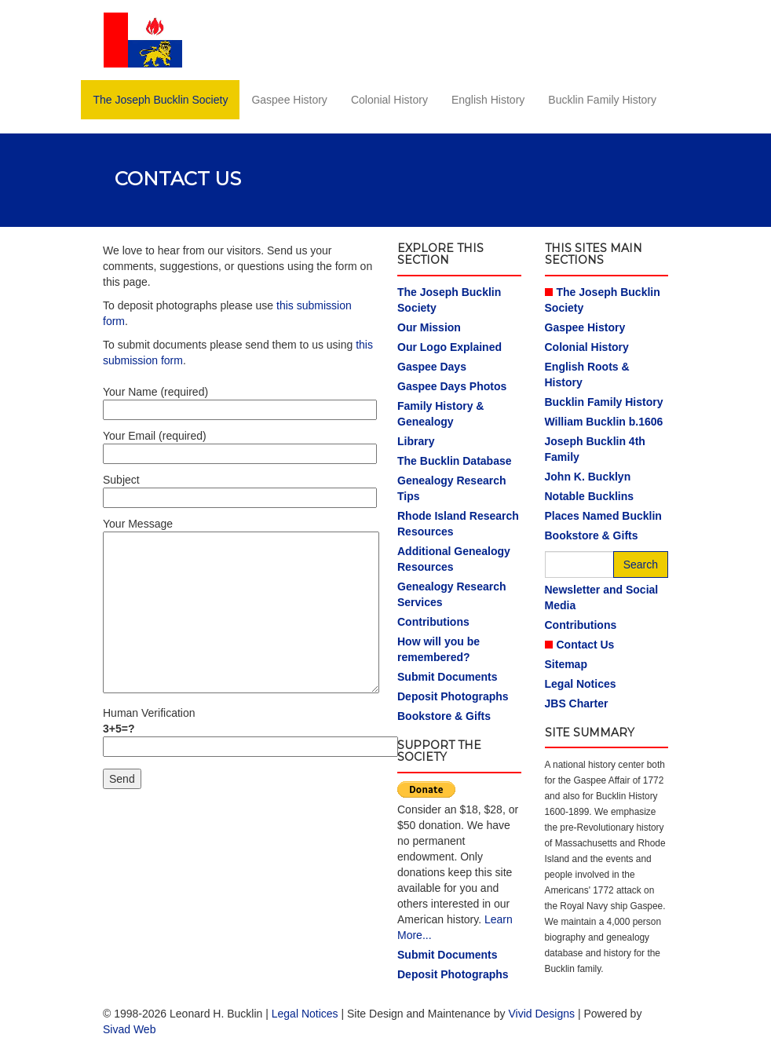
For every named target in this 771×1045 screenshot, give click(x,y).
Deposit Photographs (453, 696)
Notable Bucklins (589, 496)
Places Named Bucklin (603, 516)
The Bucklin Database (454, 461)
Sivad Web (129, 1029)
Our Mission (429, 327)
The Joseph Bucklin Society (160, 99)
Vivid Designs (541, 1013)
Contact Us (586, 644)
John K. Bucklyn (588, 476)
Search (640, 564)
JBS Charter (576, 703)
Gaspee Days (431, 366)
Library (415, 441)
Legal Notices (580, 684)
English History (487, 99)
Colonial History (389, 99)
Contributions (433, 622)
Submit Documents (447, 676)
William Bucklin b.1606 (604, 421)
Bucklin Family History (602, 99)
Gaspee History (289, 99)
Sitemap (566, 664)
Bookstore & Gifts (444, 716)
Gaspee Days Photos (451, 386)
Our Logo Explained (449, 347)
